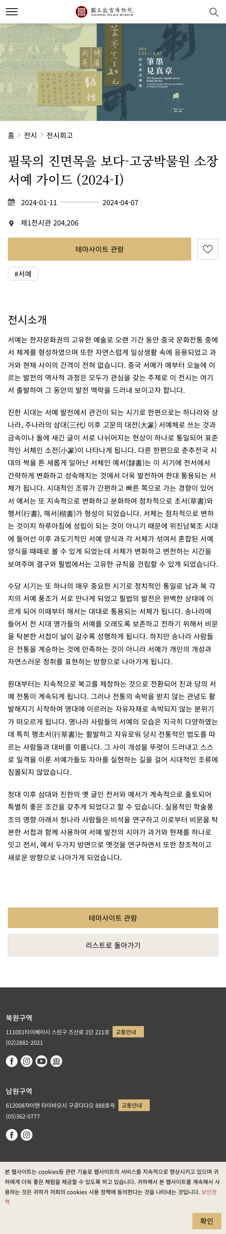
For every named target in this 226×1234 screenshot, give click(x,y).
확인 (206, 1221)
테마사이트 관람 (99, 249)
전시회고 (60, 135)
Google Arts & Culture (56, 1061)
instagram (26, 1061)
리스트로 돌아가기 (113, 945)
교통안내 (126, 1032)
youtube (41, 1061)
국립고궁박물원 (104, 11)
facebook (12, 1061)
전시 (30, 135)
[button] (195, 12)
